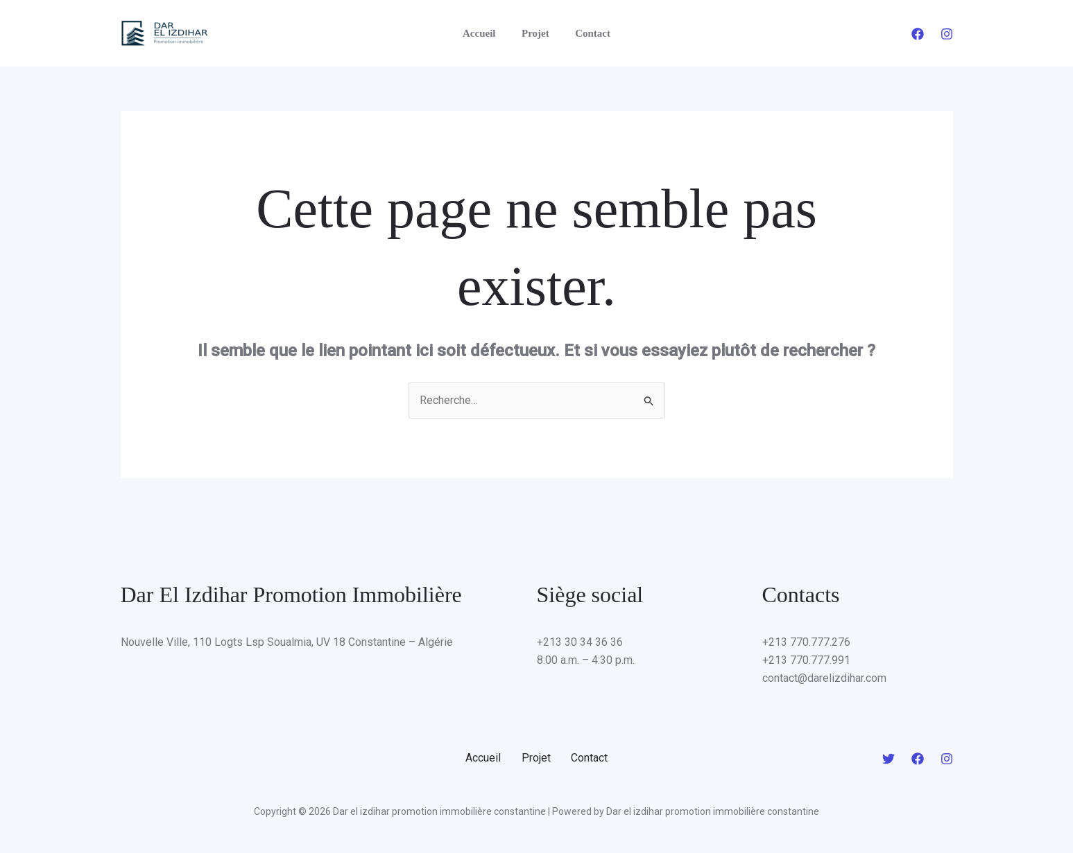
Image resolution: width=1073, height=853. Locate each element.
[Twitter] (888, 759)
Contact (588, 33)
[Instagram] (947, 34)
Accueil (483, 33)
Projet (535, 33)
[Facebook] (917, 34)
